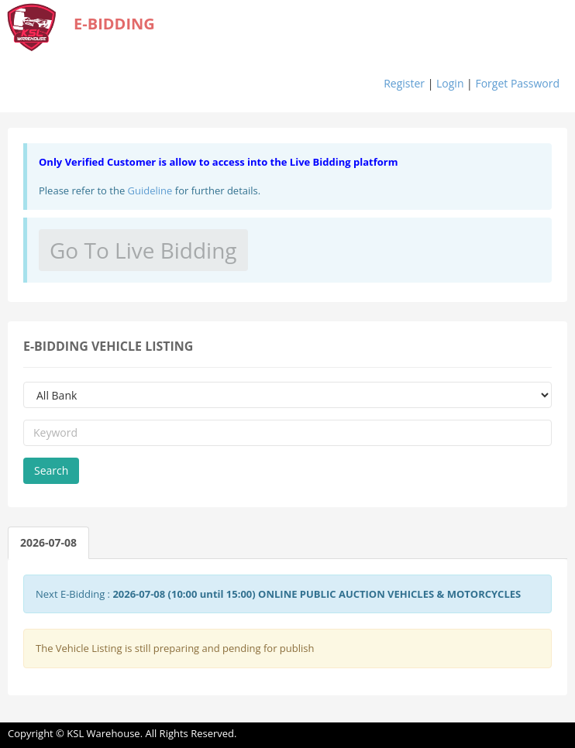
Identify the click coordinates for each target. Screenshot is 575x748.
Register (404, 83)
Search (51, 470)
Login (449, 83)
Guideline (150, 190)
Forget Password (517, 83)
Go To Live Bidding (143, 250)
